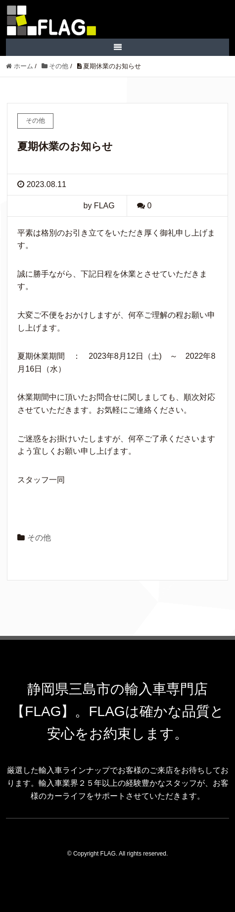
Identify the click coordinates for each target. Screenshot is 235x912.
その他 (39, 537)
